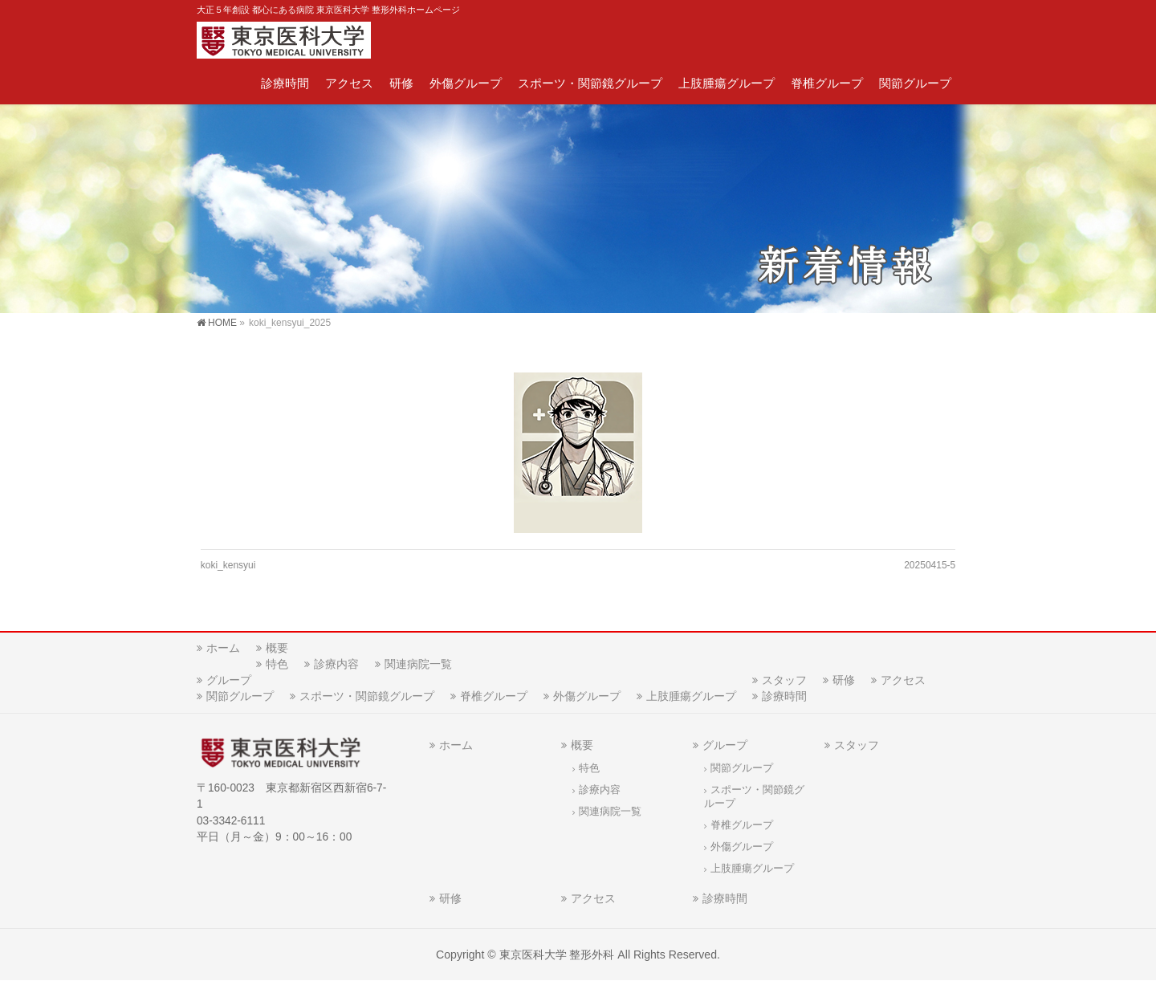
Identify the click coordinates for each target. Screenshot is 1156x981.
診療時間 (784, 696)
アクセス (903, 680)
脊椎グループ (493, 696)
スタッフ (784, 680)
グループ (228, 680)
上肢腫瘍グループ (691, 696)
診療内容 (336, 663)
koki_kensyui (228, 565)
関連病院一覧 (418, 663)
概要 (277, 647)
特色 (277, 663)
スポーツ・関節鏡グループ (366, 696)
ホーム (223, 647)
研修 (843, 680)
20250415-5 (929, 565)
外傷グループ (587, 696)
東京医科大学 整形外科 (557, 954)
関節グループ (240, 696)
